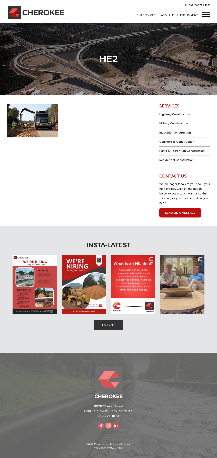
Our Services (145, 15)
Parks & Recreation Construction (182, 150)
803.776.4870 (108, 416)
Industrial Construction (175, 132)
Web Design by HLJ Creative (109, 447)
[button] (206, 15)
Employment (189, 15)
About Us (167, 15)
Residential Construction (176, 160)
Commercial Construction (176, 141)
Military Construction (173, 123)
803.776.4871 (202, 5)
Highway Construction (174, 114)
